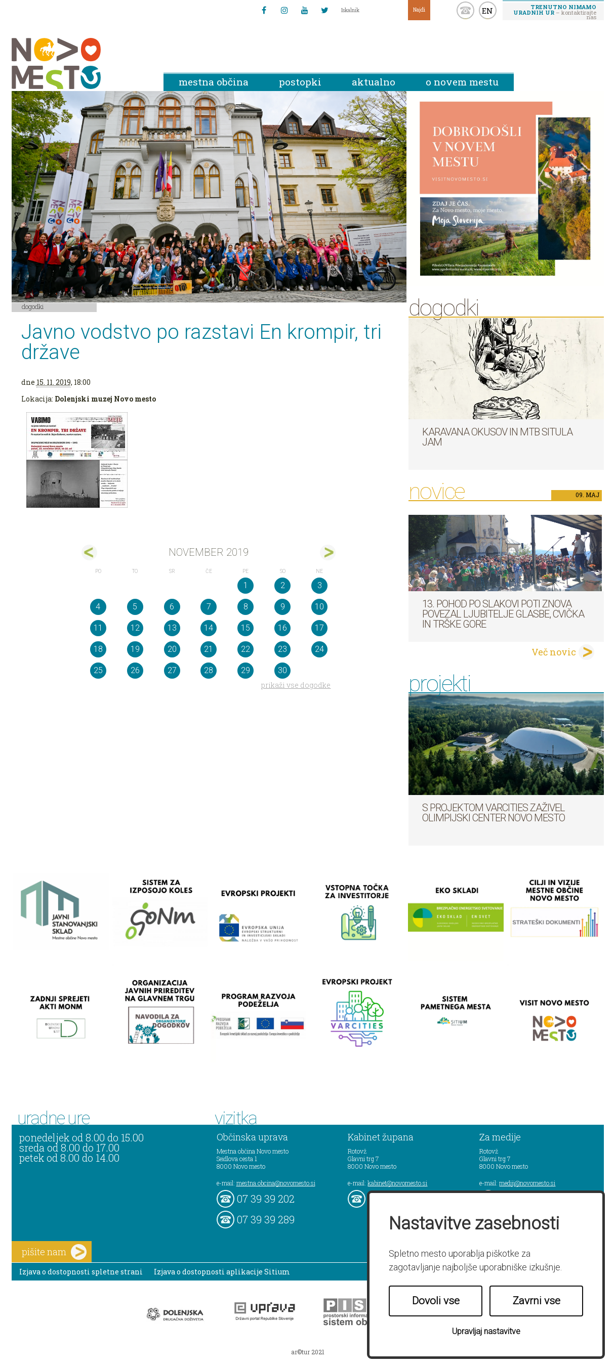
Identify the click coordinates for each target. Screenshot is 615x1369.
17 (319, 628)
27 (172, 670)
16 (282, 628)
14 (208, 628)
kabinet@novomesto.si (397, 1183)
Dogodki (33, 306)
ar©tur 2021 (307, 1352)
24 (319, 649)
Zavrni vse (536, 1301)
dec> (328, 552)
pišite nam (54, 1252)
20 (172, 649)
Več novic (553, 652)
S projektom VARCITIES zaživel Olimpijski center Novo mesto (493, 813)
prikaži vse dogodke (296, 685)
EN (487, 11)
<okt (89, 552)
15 (245, 628)
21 (208, 649)
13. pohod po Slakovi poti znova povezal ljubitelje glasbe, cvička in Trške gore (503, 614)
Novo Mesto (80, 63)
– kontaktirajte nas (554, 11)
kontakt (465, 10)
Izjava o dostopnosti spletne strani (81, 1271)
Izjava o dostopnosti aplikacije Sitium (222, 1271)
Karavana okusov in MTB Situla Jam (497, 437)
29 (245, 670)
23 (282, 649)
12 (135, 628)
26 (135, 670)
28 (208, 670)
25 (98, 670)
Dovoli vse (436, 1301)
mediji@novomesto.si (527, 1183)
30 (282, 670)
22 (245, 649)
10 (319, 606)
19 (135, 649)
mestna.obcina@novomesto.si (275, 1183)
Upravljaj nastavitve (486, 1331)
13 (172, 628)
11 (98, 628)
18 (98, 649)
